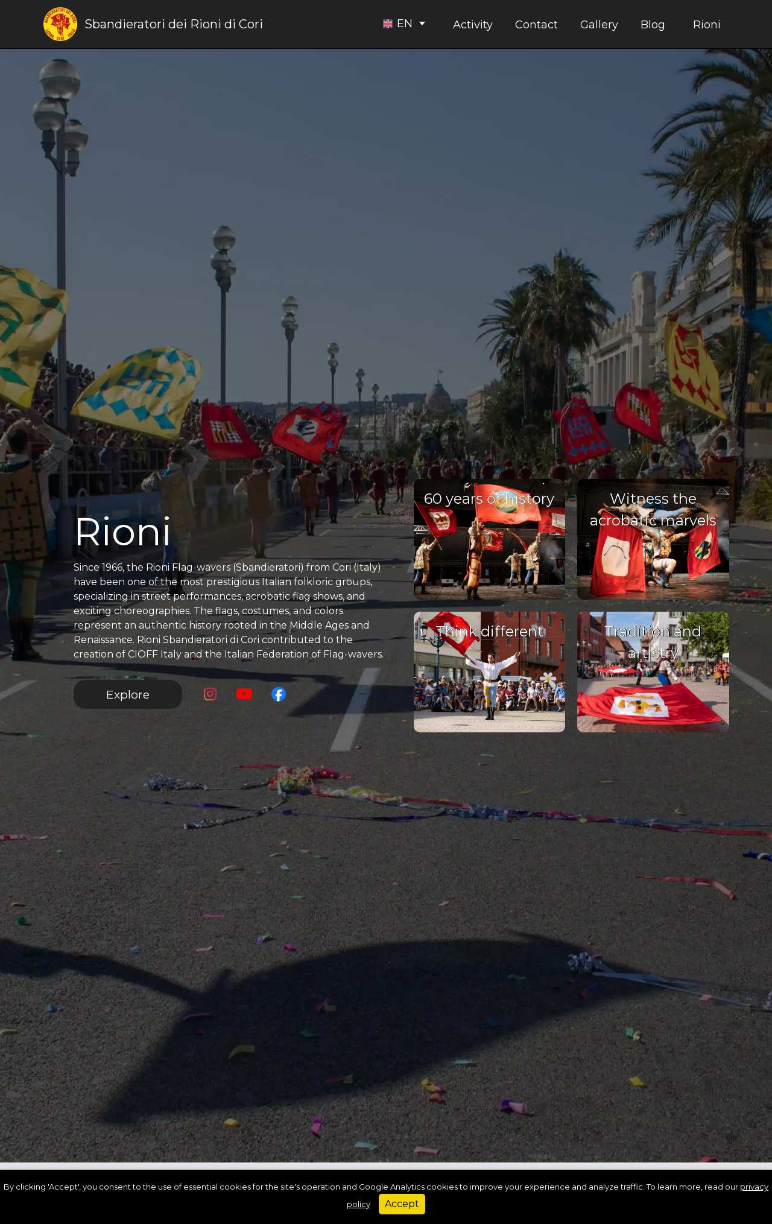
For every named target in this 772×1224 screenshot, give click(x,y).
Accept (402, 1204)
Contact (536, 24)
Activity (473, 24)
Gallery (599, 24)
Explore (128, 694)
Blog (653, 24)
